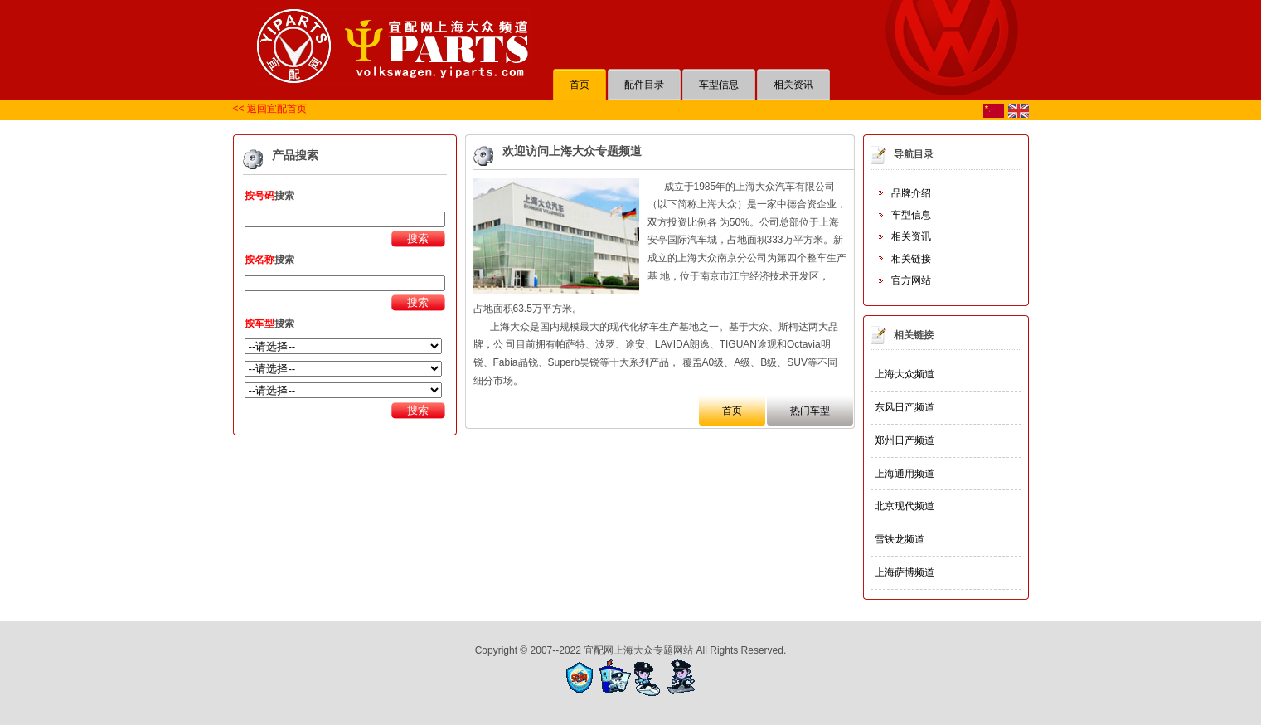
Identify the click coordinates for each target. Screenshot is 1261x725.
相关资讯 (911, 236)
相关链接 (911, 259)
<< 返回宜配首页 (270, 108)
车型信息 (911, 215)
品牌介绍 (911, 193)
